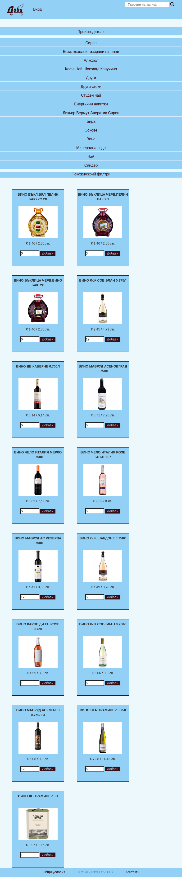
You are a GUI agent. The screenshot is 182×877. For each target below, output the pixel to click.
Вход (37, 9)
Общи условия (54, 872)
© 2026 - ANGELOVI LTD (95, 872)
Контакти (132, 872)
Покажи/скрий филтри (91, 174)
